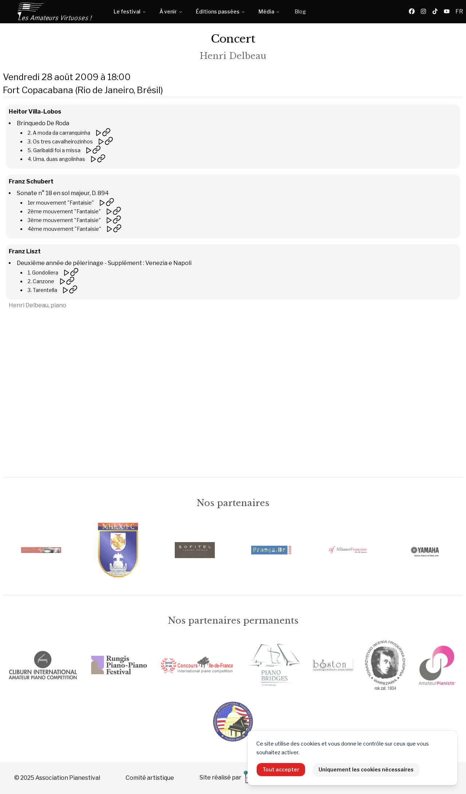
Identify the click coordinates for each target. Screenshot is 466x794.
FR (459, 11)
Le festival (130, 11)
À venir (171, 11)
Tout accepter (280, 769)
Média (269, 11)
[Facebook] (412, 11)
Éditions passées (220, 11)
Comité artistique (150, 777)
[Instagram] (423, 11)
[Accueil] (55, 11)
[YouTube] (447, 11)
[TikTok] (435, 11)
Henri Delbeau (233, 56)
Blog (300, 11)
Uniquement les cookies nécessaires (366, 769)
